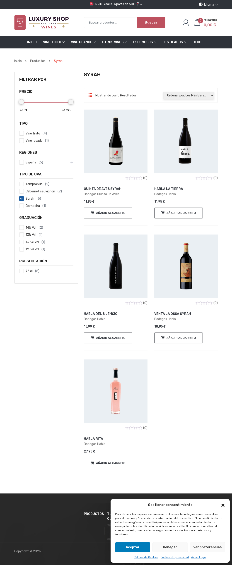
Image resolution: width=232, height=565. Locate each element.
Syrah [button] (30, 199)
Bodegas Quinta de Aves (101, 194)
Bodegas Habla (165, 194)
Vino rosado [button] (34, 141)
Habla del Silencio (100, 314)
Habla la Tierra (168, 189)
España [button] (31, 162)
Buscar (151, 22)
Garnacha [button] (33, 206)
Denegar (170, 547)
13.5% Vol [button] (32, 242)
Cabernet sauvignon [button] (40, 191)
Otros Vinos (112, 42)
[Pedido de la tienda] (188, 95)
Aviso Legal (198, 557)
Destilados (172, 42)
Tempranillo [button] (34, 184)
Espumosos (143, 42)
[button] (223, 505)
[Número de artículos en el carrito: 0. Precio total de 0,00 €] (205, 22)
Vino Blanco (81, 42)
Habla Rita (93, 439)
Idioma (208, 4)
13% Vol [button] (31, 235)
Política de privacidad (175, 557)
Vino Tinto (52, 42)
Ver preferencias (207, 547)
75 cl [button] (29, 271)
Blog (197, 42)
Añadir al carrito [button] (110, 213)
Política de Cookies (146, 557)
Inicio (32, 42)
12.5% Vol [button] (32, 249)
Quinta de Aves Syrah (102, 189)
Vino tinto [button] (33, 133)
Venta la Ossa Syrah (172, 314)
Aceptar (133, 547)
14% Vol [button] (31, 228)
